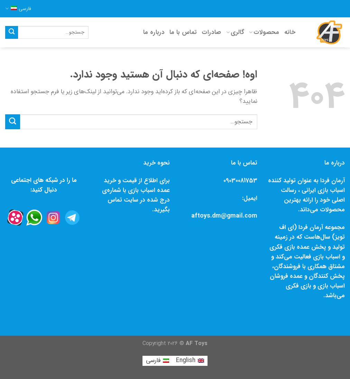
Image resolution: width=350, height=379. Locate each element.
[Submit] (11, 32)
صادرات (211, 32)
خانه (289, 32)
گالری (235, 32)
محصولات (264, 32)
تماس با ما (183, 32)
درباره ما (154, 32)
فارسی (18, 8)
